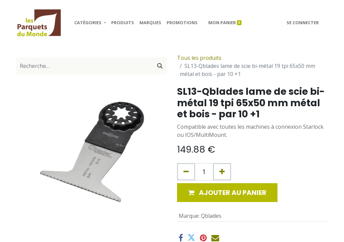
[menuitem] (123, 23)
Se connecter (303, 22)
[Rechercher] (160, 65)
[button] (227, 192)
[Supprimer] (186, 171)
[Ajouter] (222, 171)
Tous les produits (199, 58)
